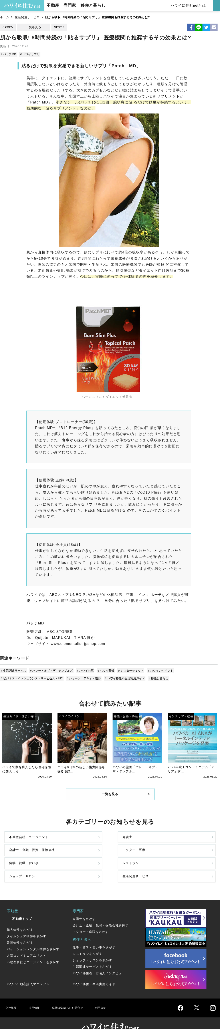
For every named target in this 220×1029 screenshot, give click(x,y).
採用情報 (36, 996)
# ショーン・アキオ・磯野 (84, 676)
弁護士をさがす (84, 907)
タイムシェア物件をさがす (26, 924)
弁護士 (68, 843)
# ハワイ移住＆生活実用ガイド (124, 676)
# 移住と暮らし (157, 676)
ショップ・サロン (131, 862)
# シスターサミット (129, 670)
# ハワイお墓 (84, 670)
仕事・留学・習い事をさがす (94, 936)
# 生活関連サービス (14, 670)
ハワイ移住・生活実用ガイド (94, 972)
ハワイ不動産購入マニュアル (28, 972)
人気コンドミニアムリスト (26, 944)
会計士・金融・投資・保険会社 (131, 843)
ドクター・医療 (183, 843)
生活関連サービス (27, 17)
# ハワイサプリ (30, 54)
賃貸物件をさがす (20, 931)
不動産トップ (22, 907)
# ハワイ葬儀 (104, 670)
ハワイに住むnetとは (189, 5)
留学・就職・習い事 (26, 862)
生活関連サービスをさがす (92, 955)
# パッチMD (9, 54)
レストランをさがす (87, 942)
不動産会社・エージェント (26, 843)
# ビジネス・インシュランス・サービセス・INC (32, 676)
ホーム (4, 17)
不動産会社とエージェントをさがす (33, 950)
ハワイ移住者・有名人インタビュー (99, 961)
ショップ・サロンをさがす (92, 948)
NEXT (58, 27)
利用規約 (112, 996)
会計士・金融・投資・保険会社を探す (101, 914)
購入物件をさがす (20, 918)
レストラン (72, 862)
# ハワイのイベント (157, 670)
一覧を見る (33, 27)
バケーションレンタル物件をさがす (33, 937)
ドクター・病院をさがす (91, 920)
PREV (9, 27)
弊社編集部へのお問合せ (74, 996)
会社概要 (11, 996)
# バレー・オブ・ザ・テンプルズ (51, 670)
